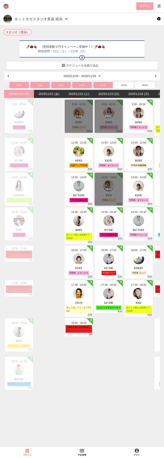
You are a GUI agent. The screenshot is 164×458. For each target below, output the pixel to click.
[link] (27, 452)
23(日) (82, 85)
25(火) (124, 85)
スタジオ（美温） (17, 32)
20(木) (19, 85)
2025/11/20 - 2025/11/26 (81, 76)
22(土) (61, 85)
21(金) (40, 85)
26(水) (145, 85)
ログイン (145, 5)
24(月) (103, 85)
